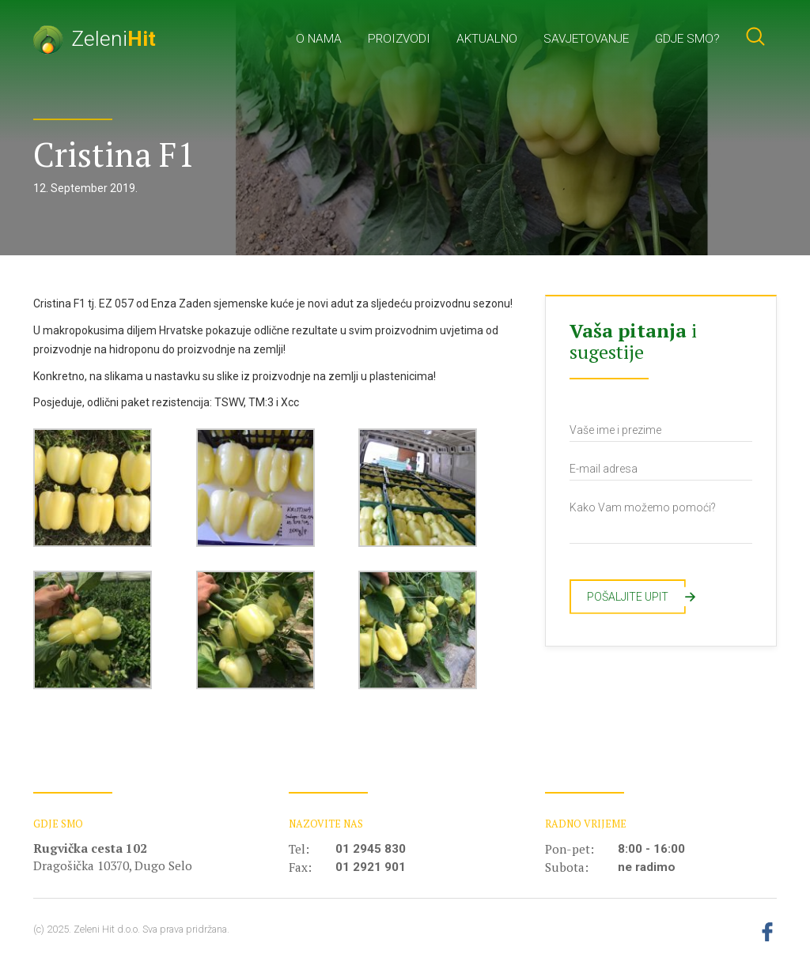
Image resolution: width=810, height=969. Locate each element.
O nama (319, 39)
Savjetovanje (586, 39)
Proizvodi (399, 39)
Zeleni (94, 38)
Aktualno (486, 39)
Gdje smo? (687, 39)
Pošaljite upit (636, 597)
